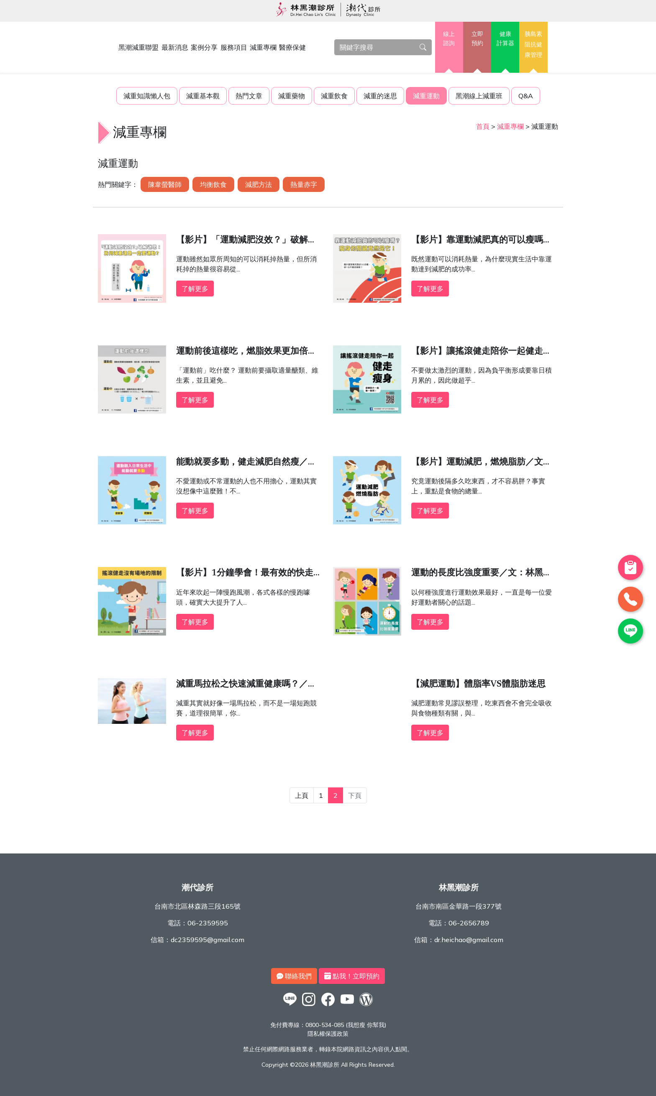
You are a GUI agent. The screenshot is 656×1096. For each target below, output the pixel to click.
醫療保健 (292, 47)
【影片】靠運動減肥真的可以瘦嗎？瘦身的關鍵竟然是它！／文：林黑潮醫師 (481, 241)
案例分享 (204, 47)
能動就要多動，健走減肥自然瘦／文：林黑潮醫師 (242, 463)
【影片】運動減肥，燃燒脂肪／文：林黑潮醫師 (481, 463)
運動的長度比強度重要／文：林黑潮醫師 (481, 574)
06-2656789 (468, 923)
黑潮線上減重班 (479, 96)
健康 (505, 39)
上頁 (301, 795)
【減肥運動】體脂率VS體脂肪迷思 (478, 684)
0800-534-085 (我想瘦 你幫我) (345, 1025)
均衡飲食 (213, 184)
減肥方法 (258, 184)
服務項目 (233, 47)
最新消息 (174, 47)
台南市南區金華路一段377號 (458, 906)
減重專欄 (263, 47)
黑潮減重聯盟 (138, 47)
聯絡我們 (294, 976)
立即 (477, 39)
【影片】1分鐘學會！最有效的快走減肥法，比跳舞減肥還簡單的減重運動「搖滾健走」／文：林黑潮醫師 (249, 574)
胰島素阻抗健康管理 (533, 44)
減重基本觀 (203, 96)
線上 (449, 39)
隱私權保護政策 (328, 1033)
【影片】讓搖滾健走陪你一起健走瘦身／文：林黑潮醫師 (481, 352)
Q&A (525, 96)
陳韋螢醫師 (165, 184)
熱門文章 (249, 96)
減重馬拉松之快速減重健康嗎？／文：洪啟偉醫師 (242, 685)
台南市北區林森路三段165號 (197, 906)
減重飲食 (334, 96)
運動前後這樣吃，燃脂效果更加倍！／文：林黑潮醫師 (246, 352)
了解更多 (195, 288)
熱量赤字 (303, 184)
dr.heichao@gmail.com (468, 939)
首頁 (482, 126)
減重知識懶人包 (146, 96)
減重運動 (426, 96)
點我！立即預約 (351, 976)
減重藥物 (291, 96)
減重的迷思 (380, 96)
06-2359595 (207, 923)
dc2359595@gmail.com (207, 939)
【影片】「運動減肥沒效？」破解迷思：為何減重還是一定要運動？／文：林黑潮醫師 (246, 241)
